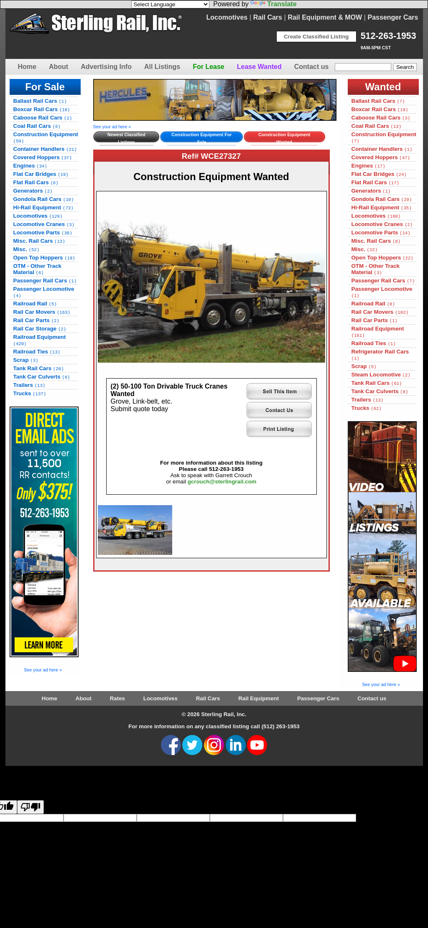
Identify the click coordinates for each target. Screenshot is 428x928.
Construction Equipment (46, 137)
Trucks (29, 393)
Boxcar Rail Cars (41, 109)
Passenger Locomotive (43, 292)
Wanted (383, 86)
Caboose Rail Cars (42, 117)
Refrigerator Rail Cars (380, 354)
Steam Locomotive (381, 374)
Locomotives (227, 17)
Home (27, 66)
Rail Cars (267, 17)
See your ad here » (43, 669)
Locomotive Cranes (44, 224)
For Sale (45, 86)
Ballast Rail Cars (40, 101)
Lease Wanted (259, 66)
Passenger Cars (393, 17)
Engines (30, 166)
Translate (273, 4)
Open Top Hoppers (44, 257)
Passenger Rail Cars (45, 280)
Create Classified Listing (316, 36)
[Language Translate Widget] (170, 4)
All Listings (162, 66)
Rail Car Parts (36, 320)
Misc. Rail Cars (39, 241)
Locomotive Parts (42, 232)
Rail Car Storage (39, 328)
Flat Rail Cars (36, 182)
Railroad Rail (35, 303)
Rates (117, 698)
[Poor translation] (30, 807)
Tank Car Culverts (41, 377)
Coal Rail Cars (37, 126)
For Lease (208, 66)
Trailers (29, 385)
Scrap (25, 360)
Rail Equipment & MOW (325, 17)
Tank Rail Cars (38, 368)
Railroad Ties (37, 351)
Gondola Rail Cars (43, 199)
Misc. (26, 249)
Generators (33, 191)
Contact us (311, 66)
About (58, 66)
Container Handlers (45, 149)
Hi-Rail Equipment (43, 207)
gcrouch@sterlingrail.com (222, 481)
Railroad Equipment (39, 340)
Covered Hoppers (42, 157)
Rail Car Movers (41, 312)
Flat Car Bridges (41, 174)
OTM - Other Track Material (37, 269)
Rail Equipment (258, 698)
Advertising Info (106, 66)
